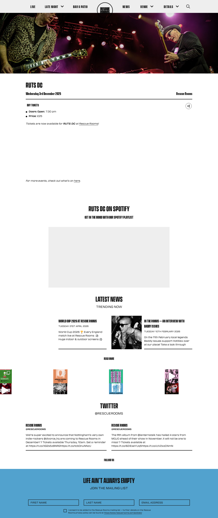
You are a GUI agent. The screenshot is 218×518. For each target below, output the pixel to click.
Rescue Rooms (88, 123)
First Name (39, 502)
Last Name (94, 502)
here (77, 180)
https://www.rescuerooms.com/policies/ (123, 512)
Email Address (152, 502)
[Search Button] (188, 6)
